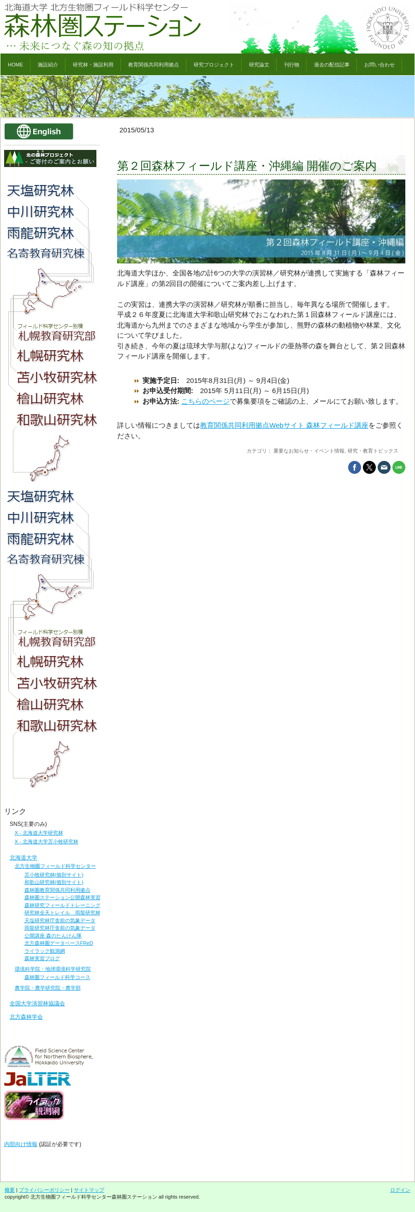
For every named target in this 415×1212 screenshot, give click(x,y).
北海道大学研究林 (43, 833)
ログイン (400, 1190)
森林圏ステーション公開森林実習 (62, 897)
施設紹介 (48, 64)
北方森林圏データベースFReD (58, 943)
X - (19, 833)
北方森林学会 (26, 1017)
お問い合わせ (379, 64)
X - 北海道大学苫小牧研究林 (46, 841)
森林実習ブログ (42, 958)
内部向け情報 (20, 1144)
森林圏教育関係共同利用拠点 (57, 890)
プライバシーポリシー (44, 1190)
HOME (15, 64)
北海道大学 (23, 857)
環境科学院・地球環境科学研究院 (53, 969)
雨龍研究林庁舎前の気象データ (59, 928)
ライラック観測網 (44, 951)
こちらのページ (205, 401)
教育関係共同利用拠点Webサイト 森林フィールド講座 (284, 425)
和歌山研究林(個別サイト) (53, 882)
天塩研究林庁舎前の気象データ (59, 920)
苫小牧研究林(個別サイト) (53, 875)
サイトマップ (89, 1190)
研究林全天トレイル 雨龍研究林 (62, 912)
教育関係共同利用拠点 (153, 64)
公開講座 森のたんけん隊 (53, 935)
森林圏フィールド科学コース (57, 977)
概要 (10, 1190)
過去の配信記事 (332, 64)
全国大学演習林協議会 (37, 1003)
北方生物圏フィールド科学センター (55, 866)
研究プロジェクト (214, 64)
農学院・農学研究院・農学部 (48, 988)
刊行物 (291, 64)
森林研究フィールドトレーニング (62, 905)
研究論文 (259, 64)
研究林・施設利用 (93, 64)
